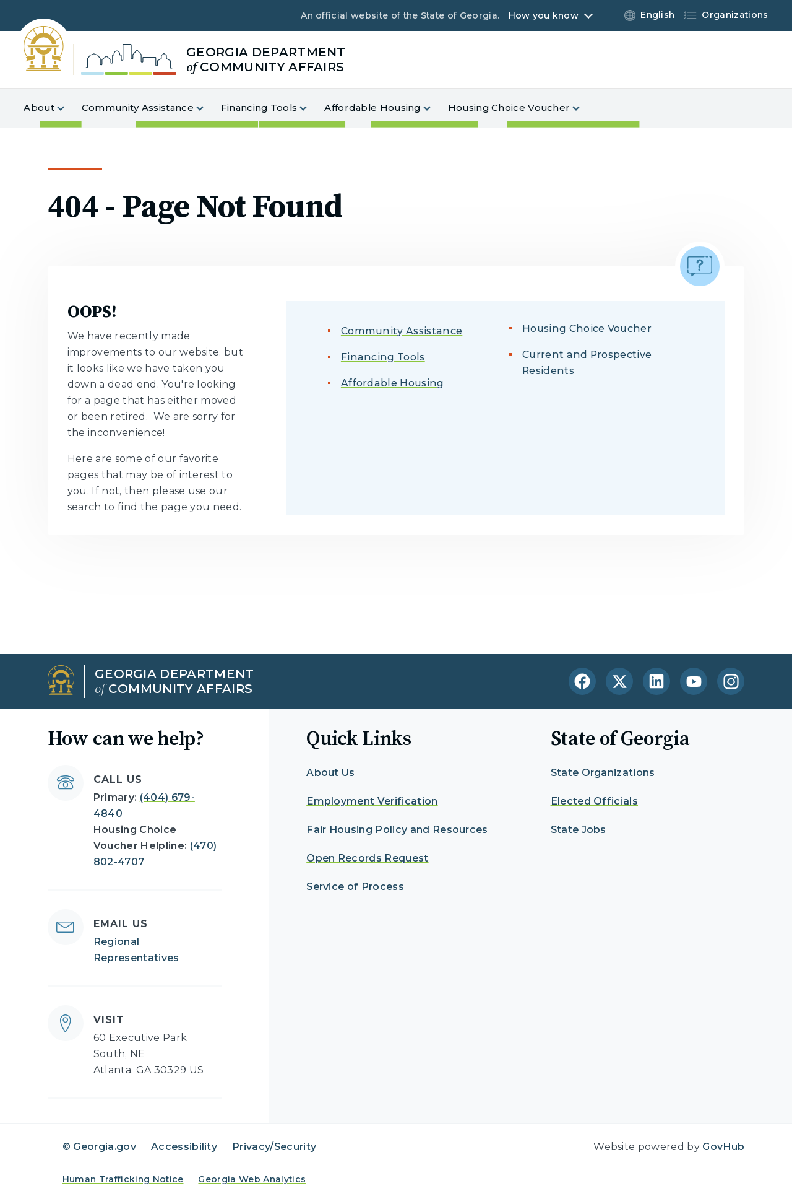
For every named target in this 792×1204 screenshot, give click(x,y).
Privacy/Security (274, 1147)
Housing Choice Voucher (587, 328)
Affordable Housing (392, 383)
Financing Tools (383, 357)
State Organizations (603, 773)
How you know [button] (544, 15)
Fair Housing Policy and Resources (397, 829)
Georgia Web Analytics (252, 1179)
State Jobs (578, 829)
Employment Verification (371, 801)
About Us (330, 773)
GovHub (723, 1147)
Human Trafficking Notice (123, 1179)
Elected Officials (594, 801)
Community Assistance (401, 331)
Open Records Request (367, 858)
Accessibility (184, 1147)
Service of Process (355, 886)
